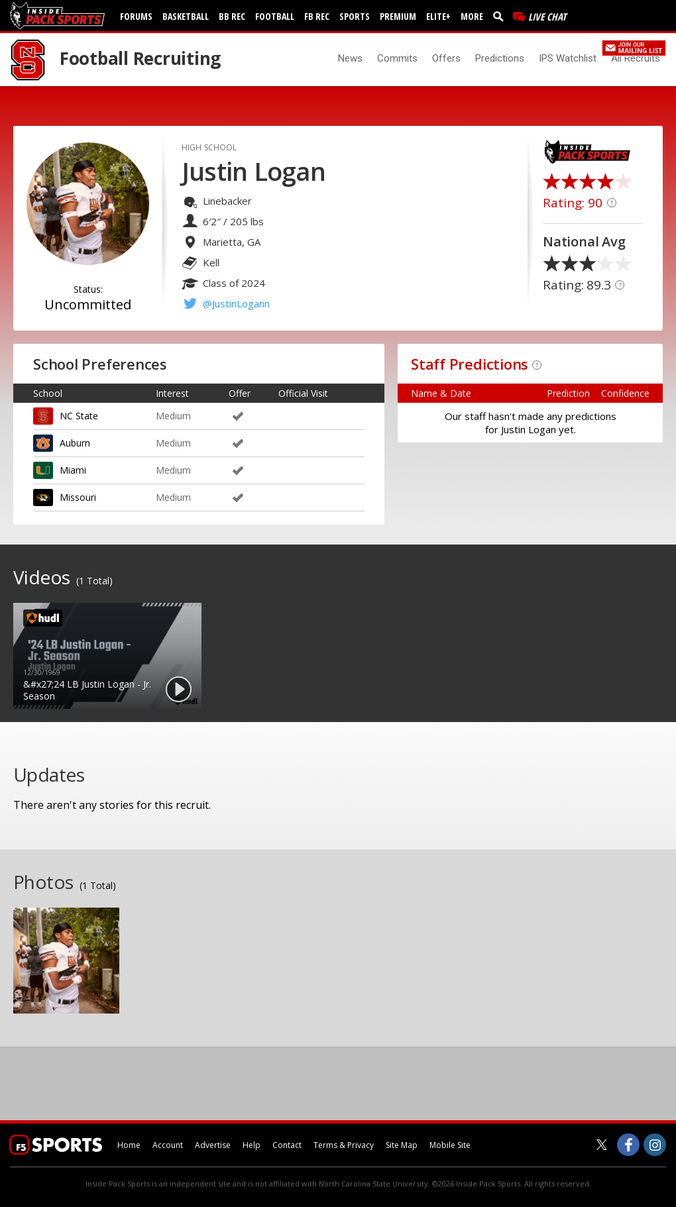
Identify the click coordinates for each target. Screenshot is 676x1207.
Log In (545, 46)
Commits (397, 58)
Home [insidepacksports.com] (129, 1145)
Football (274, 16)
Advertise (213, 1145)
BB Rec (232, 16)
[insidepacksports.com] (59, 15)
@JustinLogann (236, 303)
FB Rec (316, 16)
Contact (287, 1145)
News (350, 58)
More (472, 16)
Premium (398, 16)
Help (251, 1145)
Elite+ (438, 16)
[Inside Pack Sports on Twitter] (602, 1144)
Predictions (499, 58)
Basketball (185, 16)
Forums (136, 16)
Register (580, 46)
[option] (107, 656)
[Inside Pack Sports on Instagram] (655, 1144)
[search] (501, 16)
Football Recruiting (140, 58)
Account (167, 1145)
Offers (446, 58)
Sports (354, 16)
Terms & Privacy (343, 1145)
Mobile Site (450, 1145)
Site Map (402, 1145)
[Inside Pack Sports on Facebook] (628, 1144)
